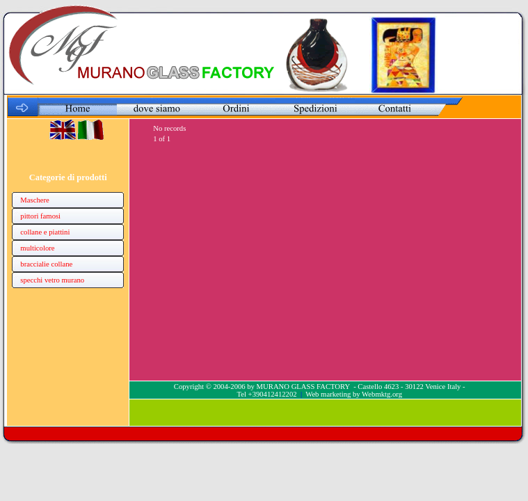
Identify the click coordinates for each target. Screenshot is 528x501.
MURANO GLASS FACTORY (303, 386)
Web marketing (328, 394)
